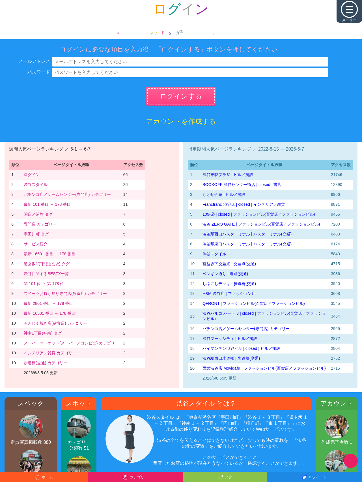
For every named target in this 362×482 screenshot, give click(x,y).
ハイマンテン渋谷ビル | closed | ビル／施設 (241, 348)
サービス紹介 (36, 244)
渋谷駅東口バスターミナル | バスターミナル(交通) (247, 244)
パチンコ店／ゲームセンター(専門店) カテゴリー (67, 194)
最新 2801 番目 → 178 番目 (48, 303)
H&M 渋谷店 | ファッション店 (229, 293)
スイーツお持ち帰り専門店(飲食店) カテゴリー (65, 293)
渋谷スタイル (36, 184)
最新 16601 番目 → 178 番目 (49, 254)
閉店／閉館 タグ (38, 214)
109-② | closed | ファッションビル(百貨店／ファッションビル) (258, 214)
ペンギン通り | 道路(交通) (225, 273)
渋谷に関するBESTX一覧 (46, 273)
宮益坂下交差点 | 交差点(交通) (229, 264)
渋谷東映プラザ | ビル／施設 (227, 174)
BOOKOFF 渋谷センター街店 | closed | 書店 (241, 184)
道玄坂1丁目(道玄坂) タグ (47, 264)
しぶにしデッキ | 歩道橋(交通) (229, 283)
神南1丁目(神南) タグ (43, 333)
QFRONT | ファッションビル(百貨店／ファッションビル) (253, 303)
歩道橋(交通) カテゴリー (45, 363)
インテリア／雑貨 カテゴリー (50, 353)
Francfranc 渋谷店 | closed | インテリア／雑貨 (243, 204)
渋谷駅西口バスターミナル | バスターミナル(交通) (247, 234)
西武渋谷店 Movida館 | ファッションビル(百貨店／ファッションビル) (264, 368)
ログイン (32, 174)
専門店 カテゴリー (40, 224)
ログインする (181, 96)
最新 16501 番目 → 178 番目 (49, 313)
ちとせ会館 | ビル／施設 (223, 194)
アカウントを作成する (181, 121)
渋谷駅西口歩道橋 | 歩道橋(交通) (231, 358)
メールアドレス (34, 61)
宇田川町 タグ (36, 234)
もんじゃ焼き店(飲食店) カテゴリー (55, 323)
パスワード (38, 72)
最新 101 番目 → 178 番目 (47, 204)
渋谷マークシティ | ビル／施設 (229, 338)
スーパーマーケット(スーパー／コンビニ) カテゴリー (71, 343)
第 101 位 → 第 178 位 (44, 283)
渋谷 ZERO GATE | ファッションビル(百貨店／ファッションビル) (261, 224)
